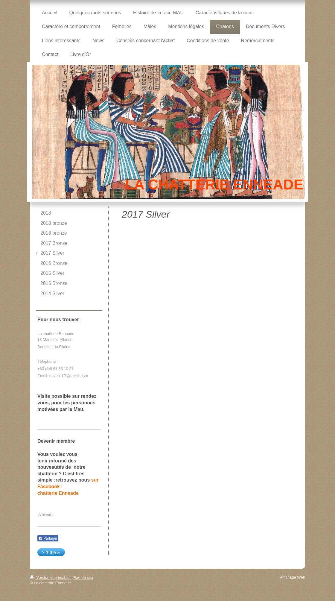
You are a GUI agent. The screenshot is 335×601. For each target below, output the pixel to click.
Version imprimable (50, 577)
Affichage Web (292, 577)
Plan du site (83, 577)
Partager (48, 538)
